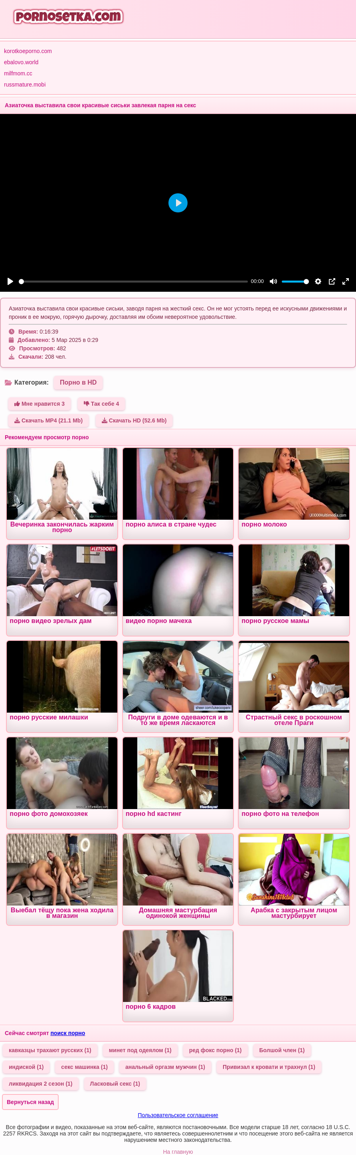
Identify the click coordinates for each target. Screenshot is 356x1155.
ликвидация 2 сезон (41, 1083)
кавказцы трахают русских (50, 1050)
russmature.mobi (24, 84)
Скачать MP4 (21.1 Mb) (48, 420)
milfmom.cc (18, 73)
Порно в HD (78, 382)
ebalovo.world (21, 62)
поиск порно (67, 1033)
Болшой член (282, 1050)
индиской (26, 1067)
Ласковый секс (115, 1083)
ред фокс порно (215, 1050)
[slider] (133, 281)
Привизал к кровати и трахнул (269, 1067)
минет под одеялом (140, 1050)
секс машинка (84, 1067)
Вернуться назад (30, 1102)
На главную (178, 1152)
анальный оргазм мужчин (165, 1067)
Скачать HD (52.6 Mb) (134, 420)
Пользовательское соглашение (178, 1115)
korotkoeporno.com (28, 51)
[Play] (10, 281)
